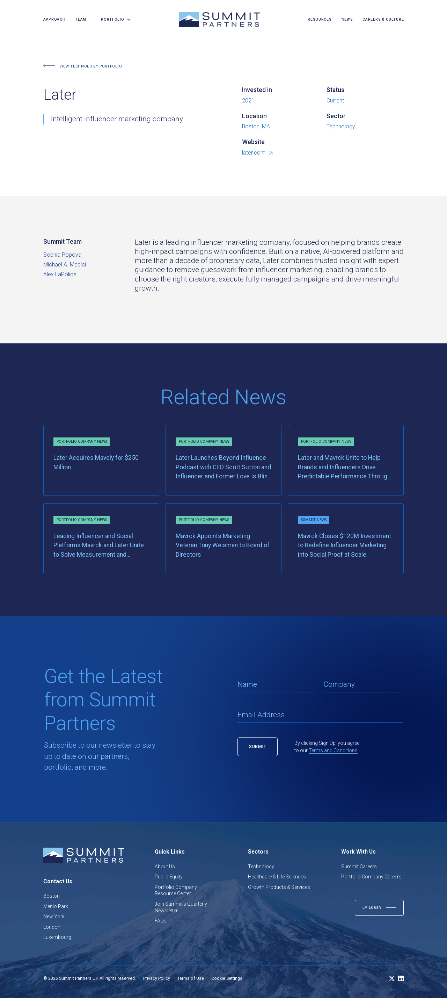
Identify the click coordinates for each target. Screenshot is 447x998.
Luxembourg (57, 937)
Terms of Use (190, 978)
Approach (54, 19)
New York (54, 916)
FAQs (161, 921)
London (51, 927)
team (80, 19)
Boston (51, 896)
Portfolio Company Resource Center (176, 890)
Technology (261, 866)
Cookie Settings (226, 978)
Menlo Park (55, 906)
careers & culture (383, 19)
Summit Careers (359, 866)
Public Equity (169, 876)
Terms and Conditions (333, 750)
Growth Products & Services (279, 887)
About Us (165, 866)
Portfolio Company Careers (371, 876)
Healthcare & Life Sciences (277, 876)
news (347, 19)
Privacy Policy (156, 978)
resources (319, 19)
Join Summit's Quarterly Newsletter (181, 907)
